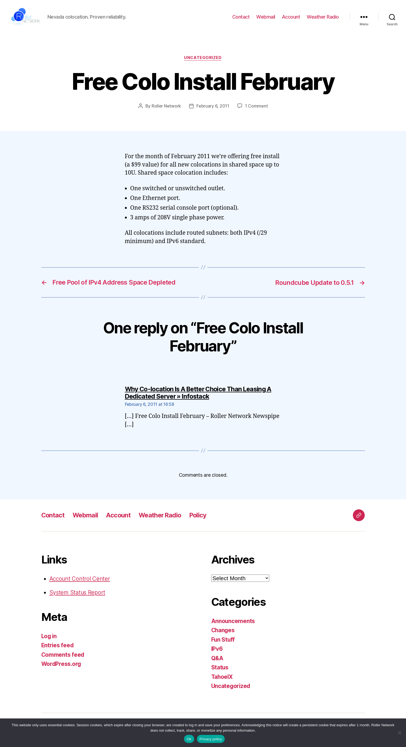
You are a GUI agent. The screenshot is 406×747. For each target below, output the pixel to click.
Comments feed (63, 658)
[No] (399, 732)
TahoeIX (222, 680)
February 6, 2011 (212, 110)
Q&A (217, 661)
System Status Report (78, 596)
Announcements (233, 624)
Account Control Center (80, 582)
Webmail (265, 19)
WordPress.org (61, 667)
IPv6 (217, 652)
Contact (241, 19)
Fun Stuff (223, 643)
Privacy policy (211, 739)
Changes (223, 634)
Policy (203, 519)
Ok (189, 739)
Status (220, 671)
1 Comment (256, 110)
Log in (49, 639)
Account (291, 19)
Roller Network (166, 110)
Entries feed (57, 649)
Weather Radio (323, 19)
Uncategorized (203, 62)
